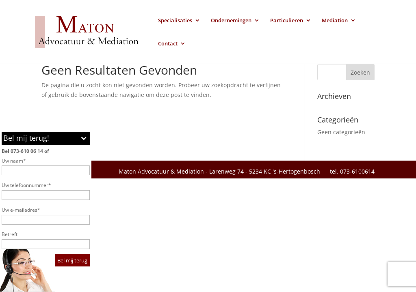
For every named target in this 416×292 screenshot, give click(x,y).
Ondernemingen (231, 20)
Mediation (335, 20)
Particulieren (286, 20)
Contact (168, 44)
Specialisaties (175, 20)
